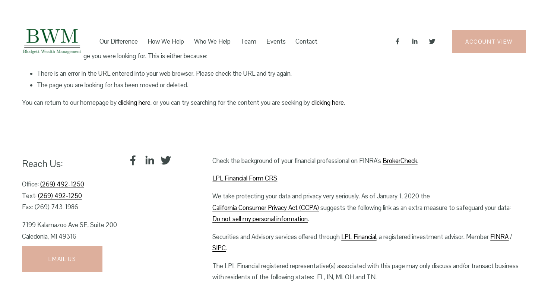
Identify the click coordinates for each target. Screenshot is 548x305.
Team (248, 41)
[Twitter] (432, 41)
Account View (489, 41)
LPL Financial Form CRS (244, 178)
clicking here (134, 102)
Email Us (62, 258)
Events (276, 41)
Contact (306, 41)
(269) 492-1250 (62, 184)
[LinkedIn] (414, 41)
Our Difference (118, 41)
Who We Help (212, 41)
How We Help (166, 41)
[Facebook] (397, 41)
